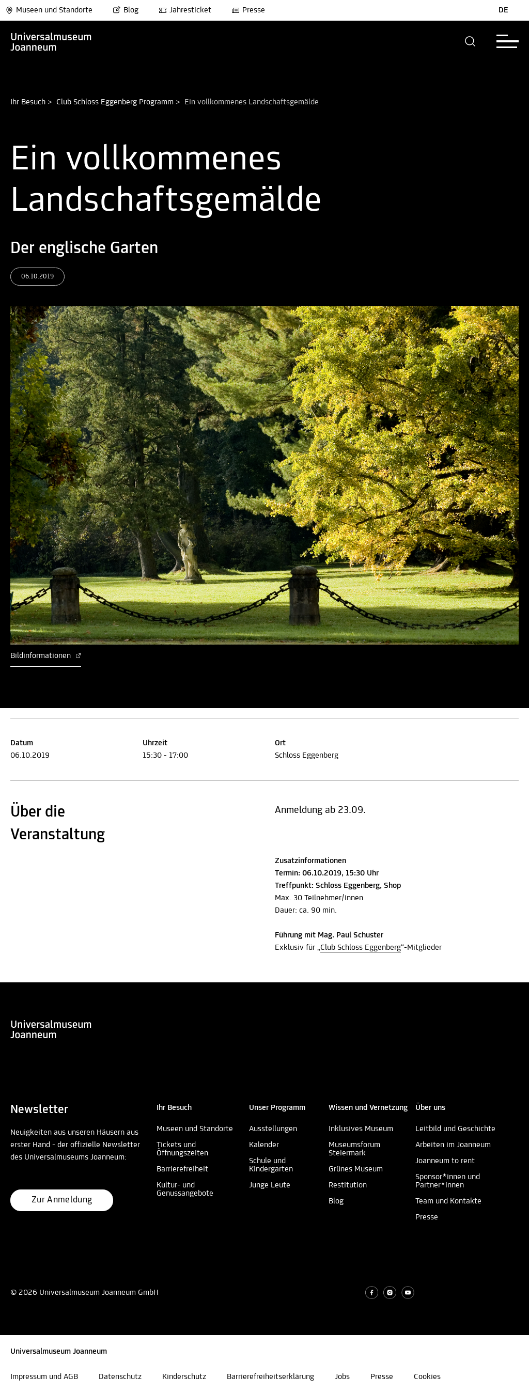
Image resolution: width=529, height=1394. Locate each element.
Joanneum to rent (445, 1161)
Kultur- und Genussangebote (185, 1189)
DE (503, 10)
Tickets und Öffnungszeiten (182, 1149)
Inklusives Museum (361, 1129)
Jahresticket (185, 10)
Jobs (342, 1377)
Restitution (348, 1185)
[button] (470, 41)
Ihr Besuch (27, 102)
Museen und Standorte (48, 10)
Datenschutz (120, 1377)
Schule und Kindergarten (271, 1165)
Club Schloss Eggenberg (360, 948)
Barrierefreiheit (182, 1169)
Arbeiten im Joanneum (453, 1145)
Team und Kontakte (448, 1201)
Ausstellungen (273, 1129)
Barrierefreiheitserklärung (270, 1377)
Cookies (427, 1377)
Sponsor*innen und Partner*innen (447, 1181)
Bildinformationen (45, 656)
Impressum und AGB (44, 1377)
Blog (125, 10)
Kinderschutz (184, 1377)
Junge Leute (269, 1185)
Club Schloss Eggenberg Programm (115, 102)
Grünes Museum (356, 1169)
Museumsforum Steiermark (354, 1149)
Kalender (264, 1145)
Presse (248, 10)
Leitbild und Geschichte (455, 1129)
